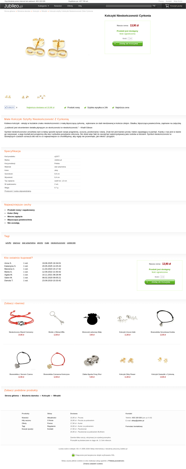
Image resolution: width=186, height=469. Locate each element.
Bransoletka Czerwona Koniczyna (56, 374)
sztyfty (8, 243)
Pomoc (161, 1)
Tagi (23, 426)
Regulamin (51, 426)
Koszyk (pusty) (27, 429)
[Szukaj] (129, 5)
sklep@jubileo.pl (137, 420)
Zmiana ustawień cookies (93, 464)
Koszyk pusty (176, 6)
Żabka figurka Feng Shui (91, 374)
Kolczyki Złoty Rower (127, 374)
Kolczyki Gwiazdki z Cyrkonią (162, 374)
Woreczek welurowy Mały (92, 332)
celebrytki (71, 243)
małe (47, 243)
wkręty (40, 243)
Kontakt (169, 1)
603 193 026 (137, 418)
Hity (80, 6)
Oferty (70, 6)
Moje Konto (178, 1)
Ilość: (125, 38)
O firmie (50, 420)
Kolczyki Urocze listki (127, 332)
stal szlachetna (28, 243)
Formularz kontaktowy (134, 426)
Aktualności (51, 418)
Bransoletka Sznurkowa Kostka (163, 332)
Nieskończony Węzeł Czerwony (21, 332)
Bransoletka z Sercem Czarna (21, 374)
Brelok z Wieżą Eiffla (56, 332)
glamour (16, 243)
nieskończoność (58, 243)
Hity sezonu (26, 420)
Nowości (58, 6)
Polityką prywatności (116, 461)
